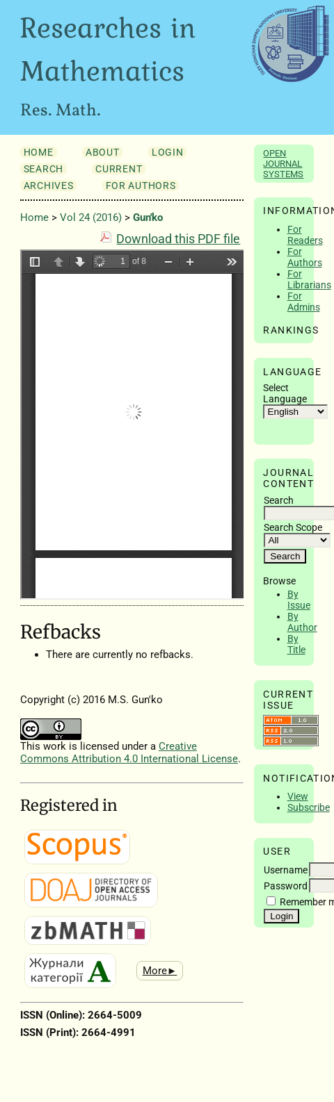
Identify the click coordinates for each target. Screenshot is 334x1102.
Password (286, 885)
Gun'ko (148, 217)
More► (160, 970)
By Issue (298, 600)
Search (43, 168)
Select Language (285, 393)
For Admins (303, 301)
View (297, 796)
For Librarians (309, 279)
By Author (302, 622)
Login (167, 152)
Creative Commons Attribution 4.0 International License (129, 752)
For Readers (305, 235)
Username (286, 869)
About (102, 152)
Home (39, 152)
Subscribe (308, 807)
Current (118, 168)
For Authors (304, 257)
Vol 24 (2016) (91, 217)
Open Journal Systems (283, 163)
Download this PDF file (178, 239)
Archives (48, 185)
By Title (296, 644)
